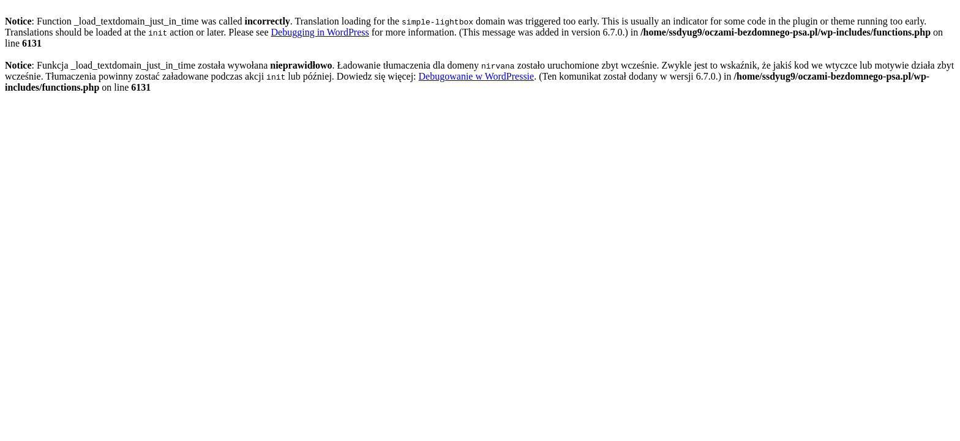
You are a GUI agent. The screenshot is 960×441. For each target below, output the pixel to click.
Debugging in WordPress (320, 32)
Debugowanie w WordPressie (476, 76)
